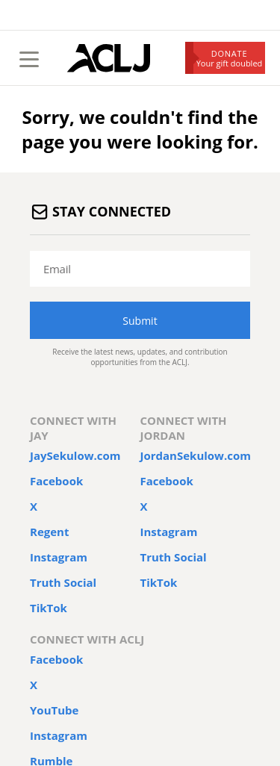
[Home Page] (109, 58)
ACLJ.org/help (79, 674)
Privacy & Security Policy (169, 602)
